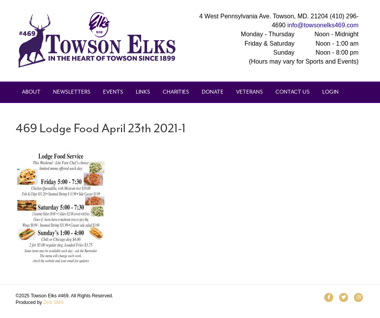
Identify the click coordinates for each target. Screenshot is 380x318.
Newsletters (72, 92)
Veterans (249, 92)
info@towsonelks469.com (323, 25)
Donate (213, 92)
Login (330, 92)
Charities (176, 92)
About (31, 92)
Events (113, 92)
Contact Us (292, 92)
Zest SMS (53, 302)
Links (143, 92)
